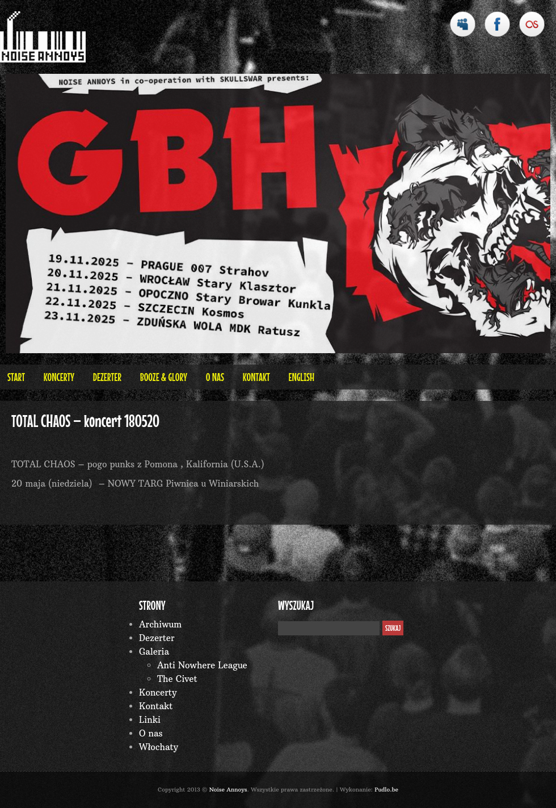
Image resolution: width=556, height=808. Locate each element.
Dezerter (107, 376)
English (301, 376)
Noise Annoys (228, 789)
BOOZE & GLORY (163, 376)
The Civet (177, 678)
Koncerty (59, 376)
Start (16, 376)
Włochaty (158, 747)
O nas (215, 376)
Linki (150, 719)
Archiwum (160, 624)
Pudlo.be (386, 789)
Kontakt (256, 376)
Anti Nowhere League (202, 665)
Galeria (154, 651)
